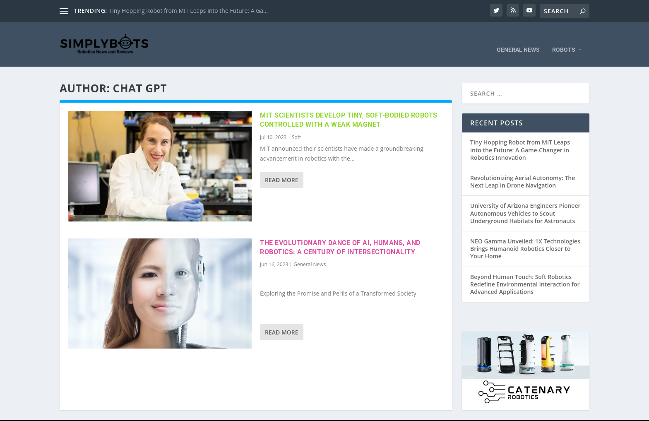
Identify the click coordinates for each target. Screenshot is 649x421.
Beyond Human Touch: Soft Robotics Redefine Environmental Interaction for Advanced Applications (525, 272)
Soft (296, 125)
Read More (281, 168)
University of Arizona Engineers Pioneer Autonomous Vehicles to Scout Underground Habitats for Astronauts (525, 201)
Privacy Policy (442, 414)
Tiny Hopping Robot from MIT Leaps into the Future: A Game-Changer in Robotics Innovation (520, 138)
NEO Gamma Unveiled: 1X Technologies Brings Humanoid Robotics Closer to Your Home (525, 236)
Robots (563, 38)
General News (518, 38)
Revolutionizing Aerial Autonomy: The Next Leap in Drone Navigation (522, 170)
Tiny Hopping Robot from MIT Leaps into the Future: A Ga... (188, 10)
